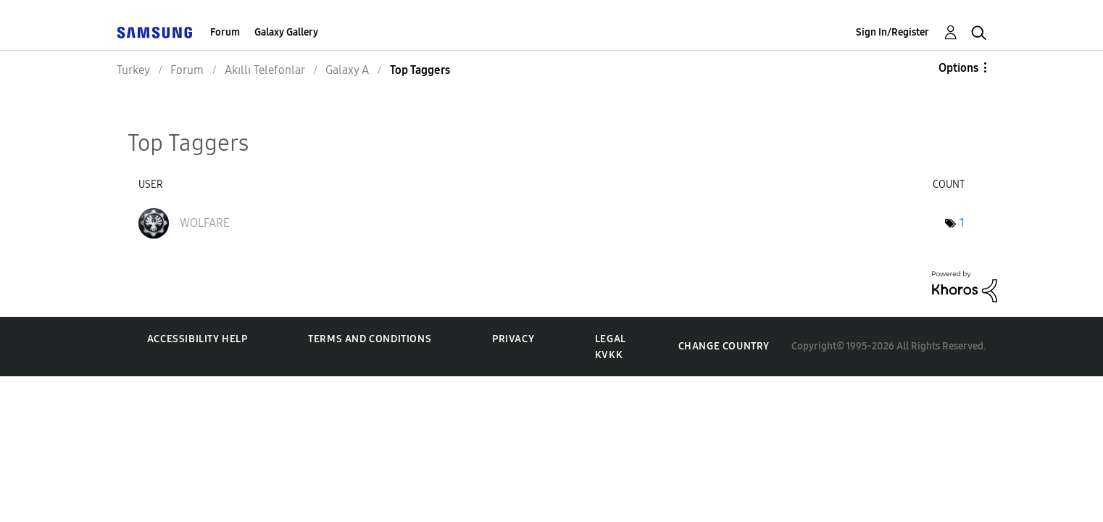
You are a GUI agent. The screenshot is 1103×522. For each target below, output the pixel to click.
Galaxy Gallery (286, 32)
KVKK (609, 355)
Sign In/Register (892, 32)
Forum (225, 32)
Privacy (513, 339)
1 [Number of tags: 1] (962, 223)
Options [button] (958, 68)
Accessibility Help (197, 339)
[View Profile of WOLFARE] (205, 223)
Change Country (724, 346)
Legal (610, 339)
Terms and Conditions (369, 339)
